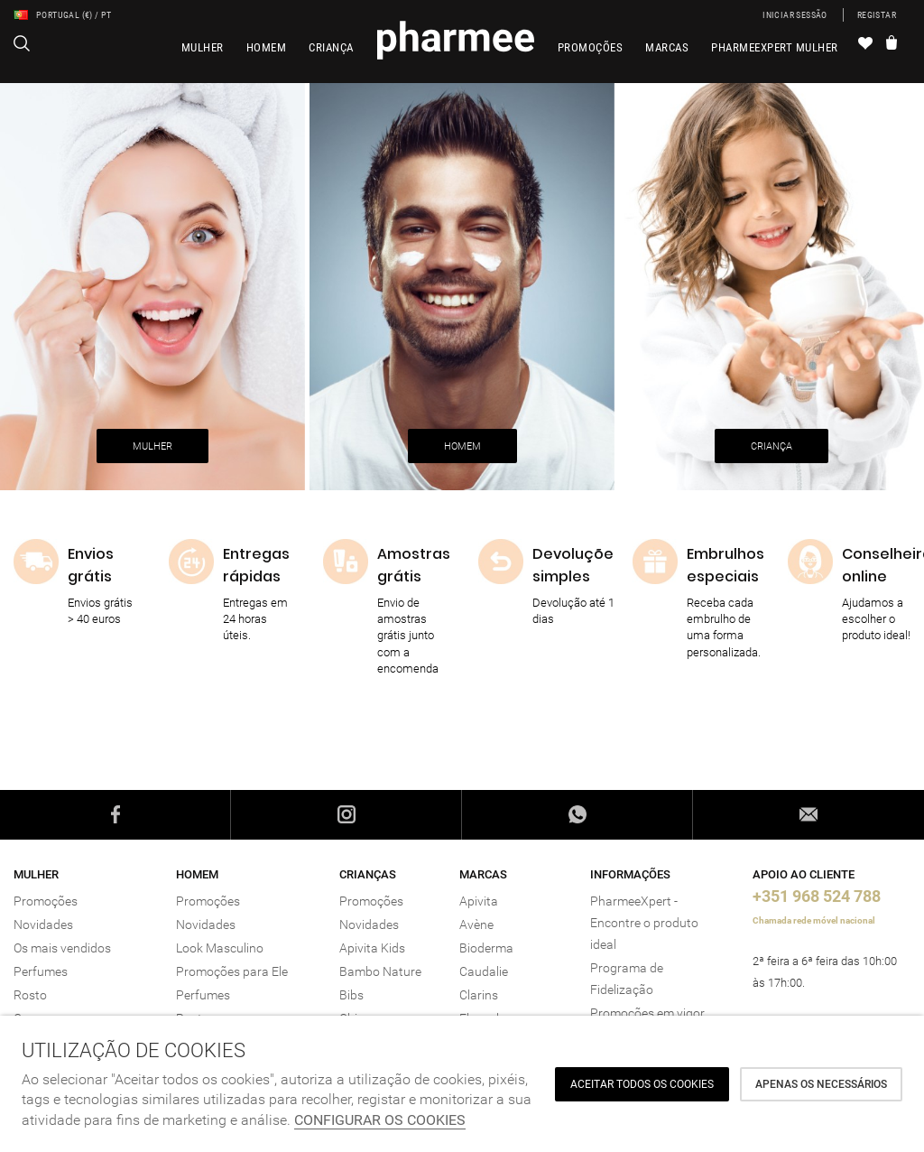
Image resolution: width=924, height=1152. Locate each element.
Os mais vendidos (62, 948)
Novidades (43, 924)
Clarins (478, 995)
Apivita (478, 901)
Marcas (666, 47)
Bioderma (486, 948)
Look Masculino (219, 948)
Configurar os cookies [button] (380, 1120)
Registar (876, 15)
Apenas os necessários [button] (821, 1084)
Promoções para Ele (232, 971)
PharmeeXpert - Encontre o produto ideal (644, 923)
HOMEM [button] (462, 446)
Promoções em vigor (647, 1013)
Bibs (351, 995)
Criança (331, 47)
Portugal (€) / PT (63, 15)
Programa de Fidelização (626, 979)
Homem (266, 47)
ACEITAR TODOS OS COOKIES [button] (642, 1084)
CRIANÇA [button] (771, 446)
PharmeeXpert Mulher (774, 47)
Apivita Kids (372, 948)
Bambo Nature (380, 971)
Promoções (591, 47)
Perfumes (41, 971)
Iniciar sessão (794, 15)
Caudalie (483, 971)
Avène (476, 924)
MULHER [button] (152, 446)
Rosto (30, 995)
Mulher (202, 47)
